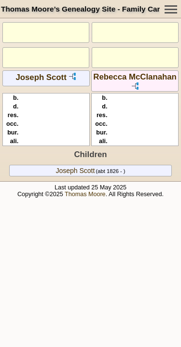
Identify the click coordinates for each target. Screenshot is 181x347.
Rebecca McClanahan (135, 76)
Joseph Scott (40, 77)
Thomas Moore (85, 194)
